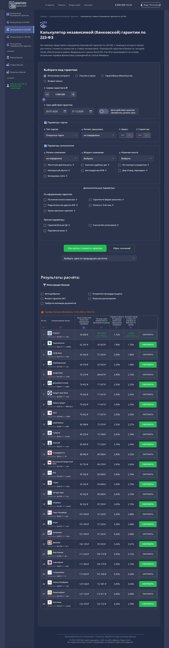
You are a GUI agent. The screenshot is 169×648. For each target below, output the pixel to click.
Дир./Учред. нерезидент (133, 170)
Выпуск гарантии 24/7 (55, 298)
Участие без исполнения (104, 225)
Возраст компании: (94, 152)
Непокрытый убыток (57, 170)
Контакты (84, 5)
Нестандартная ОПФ (94, 170)
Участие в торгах (87, 75)
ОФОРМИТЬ (148, 334)
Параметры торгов (57, 122)
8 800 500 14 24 (114, 5)
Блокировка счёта (56, 176)
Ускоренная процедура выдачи (107, 293)
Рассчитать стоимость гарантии (85, 248)
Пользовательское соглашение (79, 636)
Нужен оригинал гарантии (60, 210)
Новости (57, 5)
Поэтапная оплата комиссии (61, 199)
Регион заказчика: (93, 129)
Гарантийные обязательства (118, 75)
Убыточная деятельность (60, 165)
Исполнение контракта (59, 75)
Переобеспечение (56, 230)
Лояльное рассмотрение (104, 298)
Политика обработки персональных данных (115, 636)
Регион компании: (56, 152)
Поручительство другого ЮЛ (61, 205)
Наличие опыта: (129, 152)
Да (129, 135)
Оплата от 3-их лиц (102, 205)
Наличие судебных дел (96, 165)
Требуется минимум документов (60, 303)
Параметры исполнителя (61, 145)
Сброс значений (121, 248)
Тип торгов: (52, 129)
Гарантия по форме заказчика (107, 199)
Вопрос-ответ (70, 5)
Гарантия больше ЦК (58, 225)
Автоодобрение (52, 293)
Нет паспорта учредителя (134, 165)
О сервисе (45, 5)
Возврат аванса (55, 81)
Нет (123, 135)
